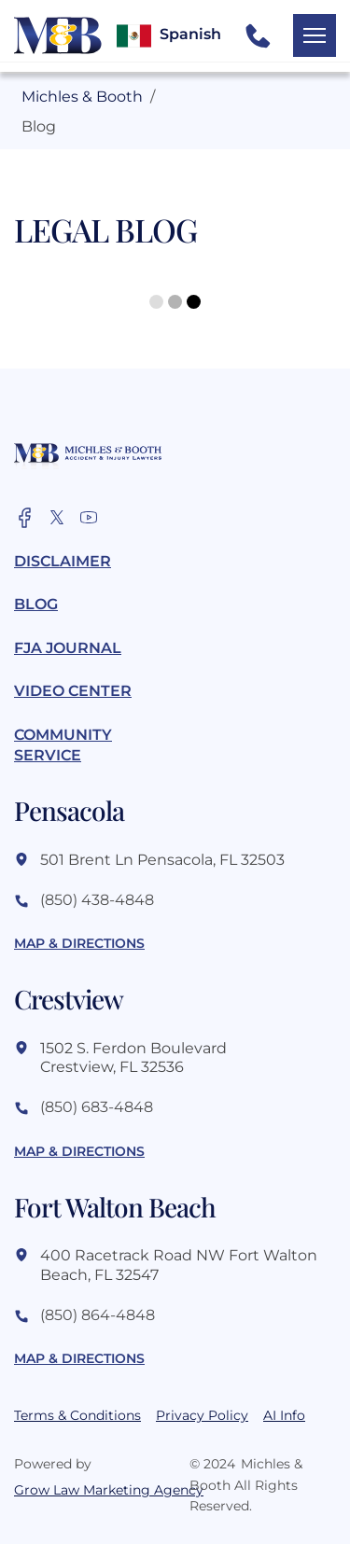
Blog (36, 604)
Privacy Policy (202, 1415)
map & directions (79, 943)
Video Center (73, 691)
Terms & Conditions (77, 1415)
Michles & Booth (82, 96)
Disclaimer (62, 561)
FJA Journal (67, 648)
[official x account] (57, 518)
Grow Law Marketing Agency (87, 1489)
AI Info (284, 1415)
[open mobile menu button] (314, 35)
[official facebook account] (25, 518)
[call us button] (257, 35)
